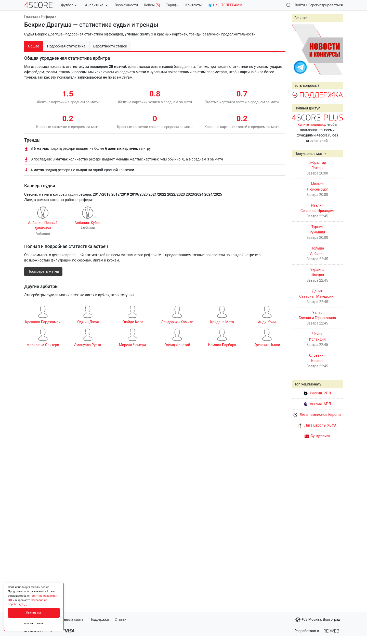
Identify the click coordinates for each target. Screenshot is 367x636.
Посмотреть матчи (43, 271)
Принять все (33, 612)
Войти (300, 5)
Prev (298, 50)
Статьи (120, 619)
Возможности (126, 5)
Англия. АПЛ (317, 404)
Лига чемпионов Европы (317, 415)
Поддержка (99, 619)
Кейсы (152, 5)
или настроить (34, 623)
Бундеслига (317, 436)
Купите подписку (311, 124)
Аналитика (96, 5)
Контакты (193, 5)
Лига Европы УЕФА (317, 425)
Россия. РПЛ (317, 393)
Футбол (69, 5)
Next (336, 50)
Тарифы (172, 5)
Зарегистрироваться (325, 5)
